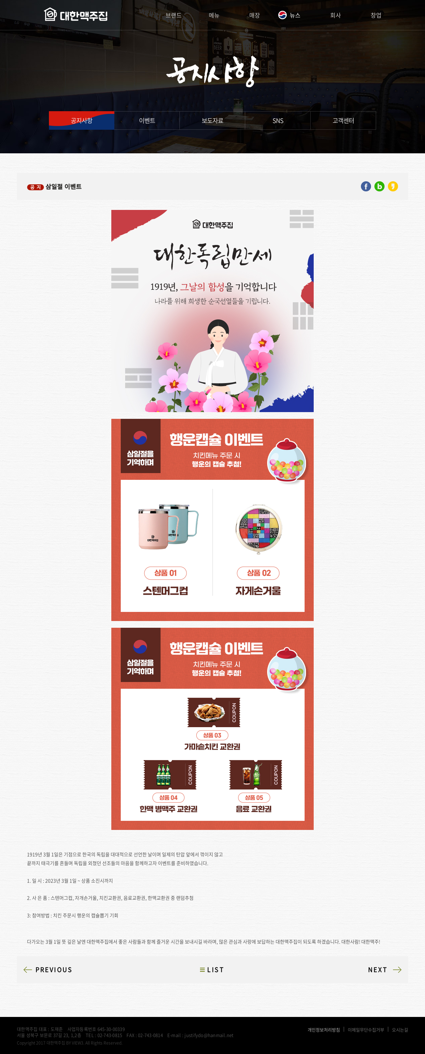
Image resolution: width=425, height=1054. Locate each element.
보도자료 (212, 120)
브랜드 (174, 15)
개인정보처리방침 (324, 1029)
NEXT (378, 969)
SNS (278, 120)
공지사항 (81, 120)
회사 (335, 15)
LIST (215, 969)
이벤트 (147, 120)
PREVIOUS (54, 969)
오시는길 (400, 1029)
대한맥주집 (75, 15)
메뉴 (214, 15)
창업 (376, 15)
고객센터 (343, 120)
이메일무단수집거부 (366, 1029)
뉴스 (295, 15)
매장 (254, 15)
